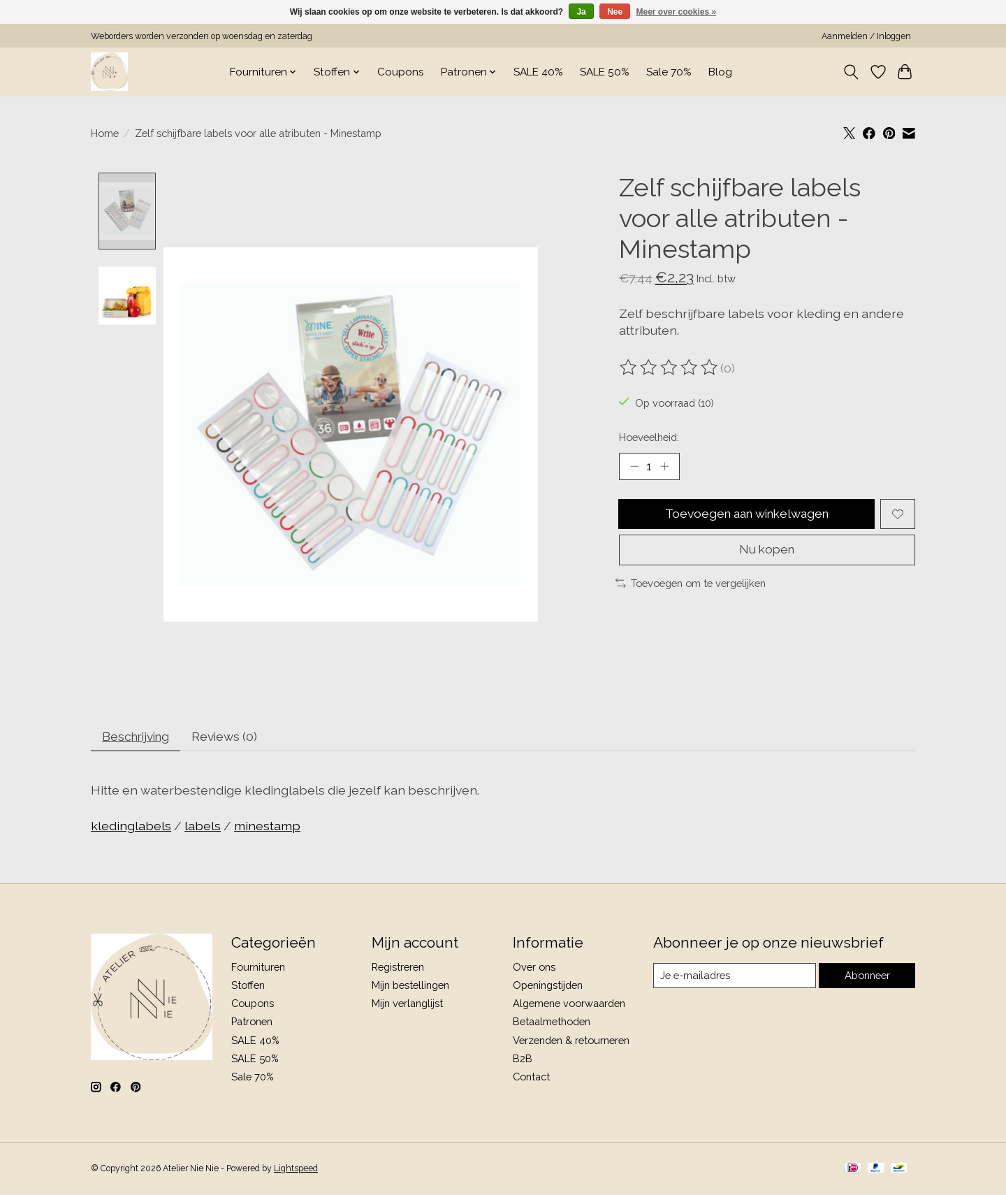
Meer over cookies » (676, 12)
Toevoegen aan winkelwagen (746, 514)
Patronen (251, 1023)
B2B (522, 1059)
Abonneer (866, 977)
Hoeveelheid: (649, 437)
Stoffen (248, 986)
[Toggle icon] (851, 72)
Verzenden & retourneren (571, 1041)
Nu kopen (767, 551)
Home (105, 133)
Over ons (534, 968)
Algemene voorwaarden (569, 1005)
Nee (614, 12)
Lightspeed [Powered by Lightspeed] (296, 1170)
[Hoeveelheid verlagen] (634, 467)
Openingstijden (548, 986)
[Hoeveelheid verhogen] (664, 467)
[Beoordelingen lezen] (670, 367)
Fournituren (258, 968)
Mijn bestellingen (410, 986)
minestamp (267, 827)
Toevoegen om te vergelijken (690, 585)
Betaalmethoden (551, 1023)
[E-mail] (734, 977)
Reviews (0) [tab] (231, 737)
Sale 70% (669, 72)
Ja (580, 12)
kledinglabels (131, 827)
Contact (531, 1078)
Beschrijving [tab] (139, 737)
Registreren (398, 968)
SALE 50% (604, 72)
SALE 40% (538, 72)
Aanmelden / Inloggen (866, 36)
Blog (720, 72)
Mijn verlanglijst (407, 1005)
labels (202, 827)
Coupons (400, 72)
